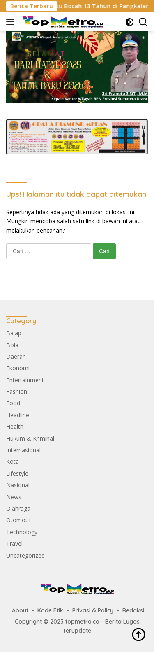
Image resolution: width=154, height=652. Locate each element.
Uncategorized (25, 555)
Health (14, 426)
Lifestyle (17, 473)
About (20, 610)
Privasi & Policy (92, 610)
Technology (21, 532)
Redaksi (133, 610)
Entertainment (25, 380)
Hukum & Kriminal (30, 438)
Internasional (23, 450)
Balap (13, 333)
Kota (12, 461)
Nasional (18, 485)
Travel (14, 543)
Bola (12, 345)
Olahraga (18, 508)
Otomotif (18, 520)
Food (13, 403)
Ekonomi (18, 368)
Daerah (16, 356)
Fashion (16, 391)
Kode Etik (50, 610)
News (13, 497)
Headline (17, 415)
